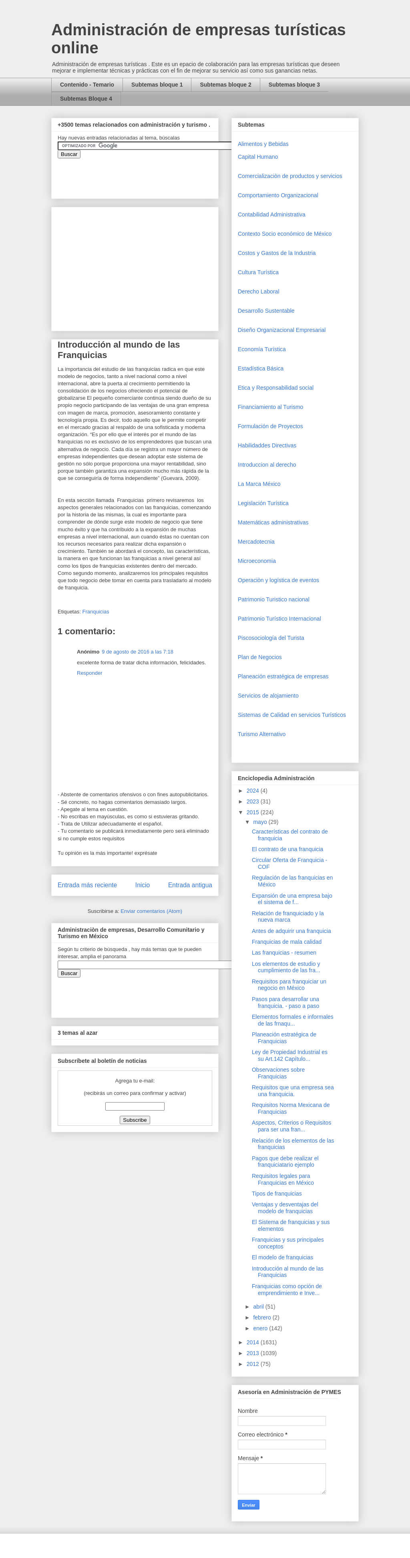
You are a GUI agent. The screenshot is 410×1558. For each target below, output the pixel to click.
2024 (254, 790)
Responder (89, 673)
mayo (260, 822)
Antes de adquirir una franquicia (291, 931)
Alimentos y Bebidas (263, 144)
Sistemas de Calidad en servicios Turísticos (292, 715)
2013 (254, 1353)
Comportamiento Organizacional (278, 195)
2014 (254, 1342)
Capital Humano (258, 157)
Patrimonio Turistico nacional (274, 599)
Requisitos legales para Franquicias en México (283, 1179)
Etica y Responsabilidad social (276, 387)
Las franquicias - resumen (284, 952)
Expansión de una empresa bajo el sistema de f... (292, 899)
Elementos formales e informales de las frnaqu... (293, 1020)
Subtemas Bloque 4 (86, 98)
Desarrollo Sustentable (266, 311)
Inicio (142, 885)
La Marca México (259, 484)
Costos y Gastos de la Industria (277, 253)
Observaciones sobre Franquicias (278, 1073)
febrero (262, 1317)
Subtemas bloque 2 (225, 84)
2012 (254, 1364)
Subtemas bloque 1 (157, 84)
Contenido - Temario (87, 84)
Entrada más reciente (87, 885)
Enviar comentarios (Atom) (151, 911)
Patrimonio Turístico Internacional (279, 618)
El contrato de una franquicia (287, 849)
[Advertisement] (24, 1404)
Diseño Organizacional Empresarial (282, 330)
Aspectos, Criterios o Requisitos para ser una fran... (291, 1126)
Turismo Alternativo (261, 734)
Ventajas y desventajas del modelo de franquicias (285, 1207)
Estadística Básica (260, 368)
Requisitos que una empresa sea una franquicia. (293, 1090)
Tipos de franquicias (277, 1193)
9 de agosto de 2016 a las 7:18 (137, 652)
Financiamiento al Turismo (270, 407)
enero (261, 1328)
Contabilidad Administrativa (271, 214)
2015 (254, 812)
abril (259, 1306)
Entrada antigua (190, 885)
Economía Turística (262, 349)
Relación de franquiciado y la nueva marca (288, 916)
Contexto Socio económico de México (285, 234)
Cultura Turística (258, 272)
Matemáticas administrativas (273, 522)
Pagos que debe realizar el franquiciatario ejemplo (285, 1161)
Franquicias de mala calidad (287, 942)
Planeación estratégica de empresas (283, 676)
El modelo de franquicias (282, 1257)
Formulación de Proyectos (270, 426)
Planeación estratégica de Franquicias (284, 1037)
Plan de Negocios (260, 657)
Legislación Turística (263, 503)
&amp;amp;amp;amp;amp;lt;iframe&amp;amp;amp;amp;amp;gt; (148, 174)
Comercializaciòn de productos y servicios (290, 176)
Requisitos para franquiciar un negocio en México (289, 984)
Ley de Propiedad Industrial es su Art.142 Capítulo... (290, 1055)
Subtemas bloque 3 (294, 84)
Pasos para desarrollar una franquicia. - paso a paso (285, 1002)
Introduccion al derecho (267, 464)
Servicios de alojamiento (268, 695)
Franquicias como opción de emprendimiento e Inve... (287, 1289)
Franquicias (95, 612)
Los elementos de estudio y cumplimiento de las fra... (286, 967)
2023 (254, 801)
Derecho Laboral (258, 291)
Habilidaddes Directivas (267, 445)
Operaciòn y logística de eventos (278, 580)
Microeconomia (257, 561)
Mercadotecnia (256, 541)
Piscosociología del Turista (271, 638)
